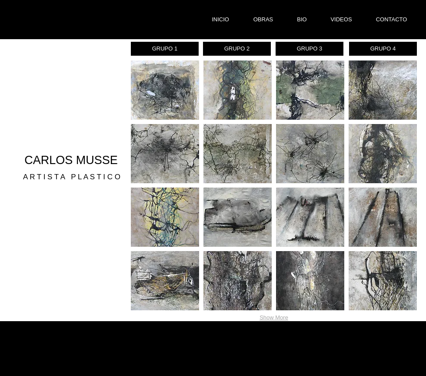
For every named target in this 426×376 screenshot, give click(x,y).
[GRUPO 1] (165, 49)
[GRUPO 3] (309, 49)
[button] (165, 90)
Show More (274, 317)
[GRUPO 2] (237, 49)
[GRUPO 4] (383, 49)
